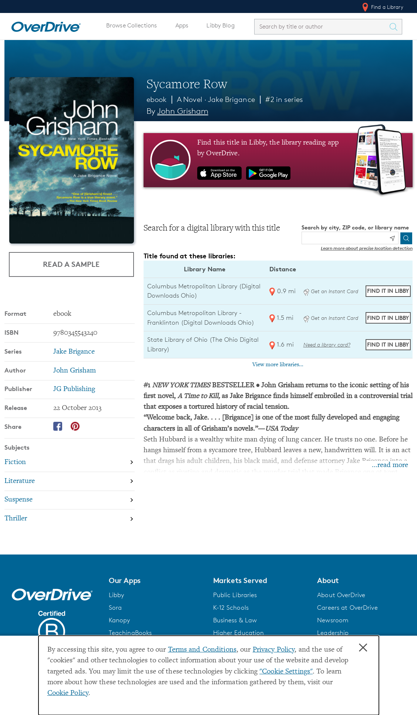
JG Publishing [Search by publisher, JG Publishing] (74, 389)
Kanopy (119, 620)
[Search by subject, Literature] (69, 481)
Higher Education (238, 632)
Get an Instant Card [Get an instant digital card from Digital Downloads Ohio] (330, 291)
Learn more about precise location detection (367, 248)
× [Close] (363, 648)
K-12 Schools (231, 607)
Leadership (333, 632)
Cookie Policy (68, 693)
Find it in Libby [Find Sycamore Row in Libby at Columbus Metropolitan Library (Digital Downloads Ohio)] (388, 290)
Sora (115, 607)
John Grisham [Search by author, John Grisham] (182, 111)
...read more (390, 465)
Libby (116, 595)
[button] (156, 580)
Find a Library (382, 7)
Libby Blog (220, 25)
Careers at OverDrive (347, 607)
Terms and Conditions (202, 649)
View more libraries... (277, 365)
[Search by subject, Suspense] (69, 500)
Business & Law (235, 620)
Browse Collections (131, 25)
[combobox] (322, 26)
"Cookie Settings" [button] (286, 671)
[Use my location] (392, 238)
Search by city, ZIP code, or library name (355, 227)
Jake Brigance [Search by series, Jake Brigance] (74, 351)
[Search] (406, 238)
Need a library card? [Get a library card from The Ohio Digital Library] (326, 344)
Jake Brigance (231, 99)
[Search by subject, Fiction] (69, 462)
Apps (182, 25)
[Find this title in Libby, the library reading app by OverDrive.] (278, 160)
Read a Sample (71, 263)
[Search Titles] (395, 26)
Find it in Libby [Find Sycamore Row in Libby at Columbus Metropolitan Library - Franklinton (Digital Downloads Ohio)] (388, 317)
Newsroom (333, 620)
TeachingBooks (130, 632)
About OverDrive (341, 595)
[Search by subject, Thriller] (69, 519)
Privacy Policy (274, 649)
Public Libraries (235, 595)
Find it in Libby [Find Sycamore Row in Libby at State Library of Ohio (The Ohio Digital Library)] (388, 344)
